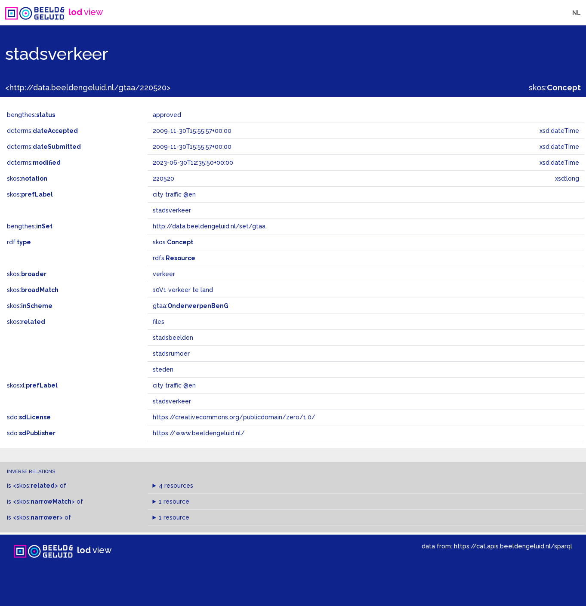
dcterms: (42, 130)
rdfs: (174, 258)
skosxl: (32, 385)
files (158, 321)
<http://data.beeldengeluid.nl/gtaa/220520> (87, 87)
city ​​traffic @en (174, 385)
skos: (555, 87)
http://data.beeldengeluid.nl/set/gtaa (209, 226)
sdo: (29, 417)
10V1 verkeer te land (183, 289)
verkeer (164, 274)
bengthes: (31, 114)
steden (163, 369)
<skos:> (35, 485)
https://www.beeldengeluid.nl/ (199, 433)
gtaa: (190, 305)
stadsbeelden (173, 337)
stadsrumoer (171, 353)
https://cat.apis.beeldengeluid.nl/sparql (513, 546)
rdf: (19, 242)
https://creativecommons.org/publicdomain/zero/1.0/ (234, 417)
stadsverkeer (172, 401)
